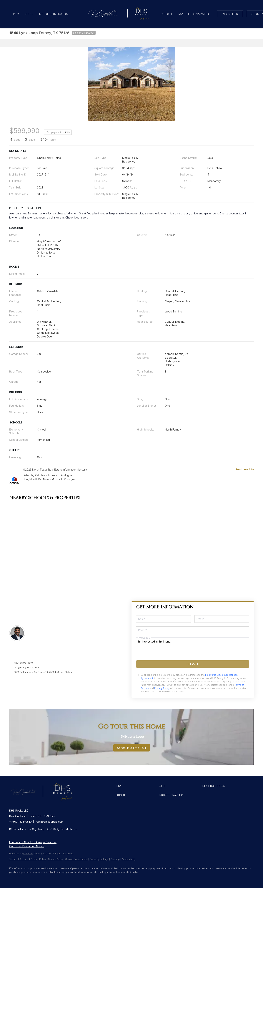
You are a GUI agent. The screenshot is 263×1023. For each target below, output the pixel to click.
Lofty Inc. (28, 853)
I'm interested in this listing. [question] (192, 647)
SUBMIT (193, 664)
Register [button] (230, 14)
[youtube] (56, 878)
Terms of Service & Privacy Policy (27, 859)
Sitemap (115, 859)
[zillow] (35, 878)
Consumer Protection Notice (26, 846)
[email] (221, 619)
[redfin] (78, 878)
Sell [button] (29, 14)
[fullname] (163, 619)
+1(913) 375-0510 (23, 662)
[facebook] (13, 878)
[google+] (67, 878)
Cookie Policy (55, 859)
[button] (137, 786)
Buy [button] (16, 14)
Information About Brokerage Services (32, 842)
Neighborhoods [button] (53, 14)
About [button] (167, 14)
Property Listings (99, 859)
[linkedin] (24, 878)
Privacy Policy (162, 688)
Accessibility (129, 859)
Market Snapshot (194, 14)
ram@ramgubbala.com (26, 667)
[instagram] (45, 878)
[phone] (192, 630)
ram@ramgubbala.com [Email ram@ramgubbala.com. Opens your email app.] (49, 821)
